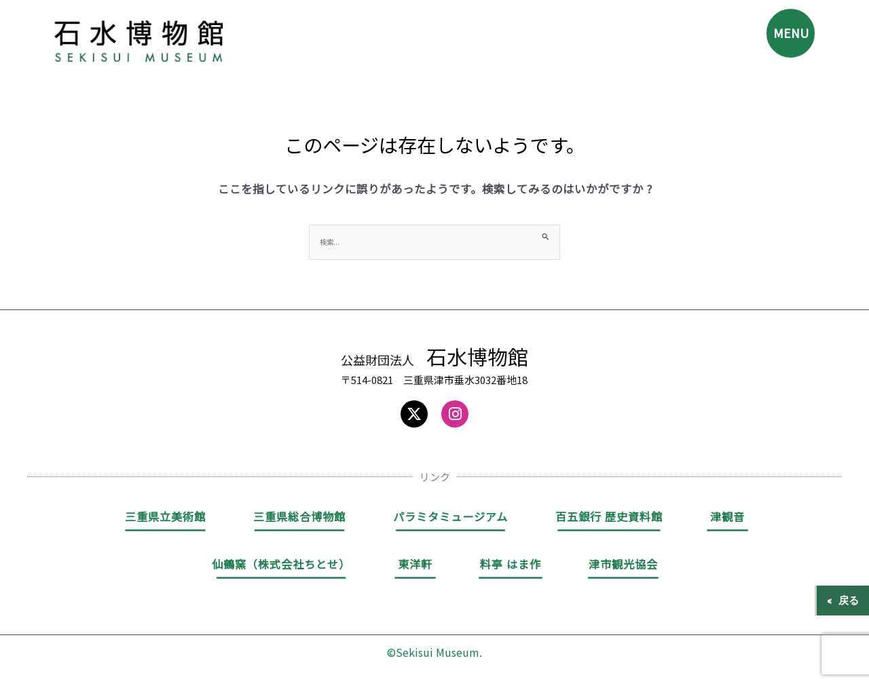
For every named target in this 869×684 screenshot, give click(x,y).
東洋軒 (415, 565)
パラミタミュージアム (450, 518)
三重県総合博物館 (299, 518)
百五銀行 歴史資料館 (609, 518)
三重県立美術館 (165, 518)
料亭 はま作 (510, 565)
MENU (785, 38)
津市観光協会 (623, 565)
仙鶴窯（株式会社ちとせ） (281, 565)
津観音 (727, 518)
